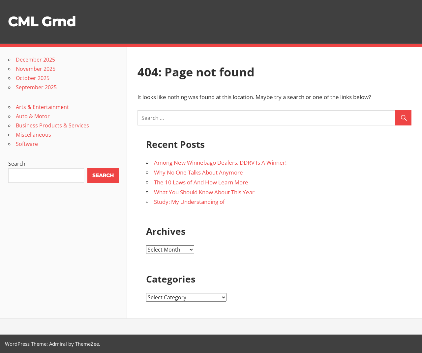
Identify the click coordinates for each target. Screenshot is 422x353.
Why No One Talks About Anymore (198, 172)
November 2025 (35, 68)
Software (27, 144)
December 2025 (35, 59)
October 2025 (32, 78)
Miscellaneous (33, 134)
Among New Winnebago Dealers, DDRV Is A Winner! (220, 162)
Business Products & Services (52, 125)
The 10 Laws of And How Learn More (201, 182)
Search (16, 163)
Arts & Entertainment (42, 107)
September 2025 (36, 87)
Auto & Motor (33, 116)
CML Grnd (42, 22)
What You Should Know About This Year (204, 192)
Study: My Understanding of (189, 201)
